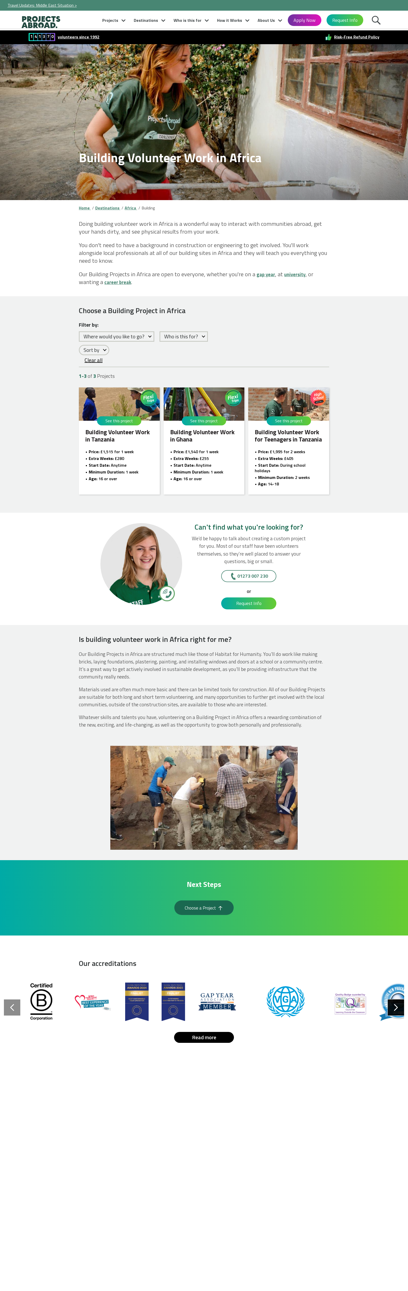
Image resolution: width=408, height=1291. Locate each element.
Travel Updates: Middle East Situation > (42, 5)
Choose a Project (204, 910)
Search (377, 21)
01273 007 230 (252, 575)
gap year (267, 274)
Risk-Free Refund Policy (356, 36)
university (300, 274)
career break (120, 282)
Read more (204, 1042)
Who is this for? (181, 336)
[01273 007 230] (166, 593)
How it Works (229, 20)
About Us (266, 20)
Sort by (91, 350)
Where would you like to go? (114, 336)
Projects (110, 20)
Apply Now (305, 20)
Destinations (146, 20)
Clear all (94, 360)
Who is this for (187, 20)
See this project (119, 421)
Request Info (345, 20)
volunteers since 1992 (78, 36)
